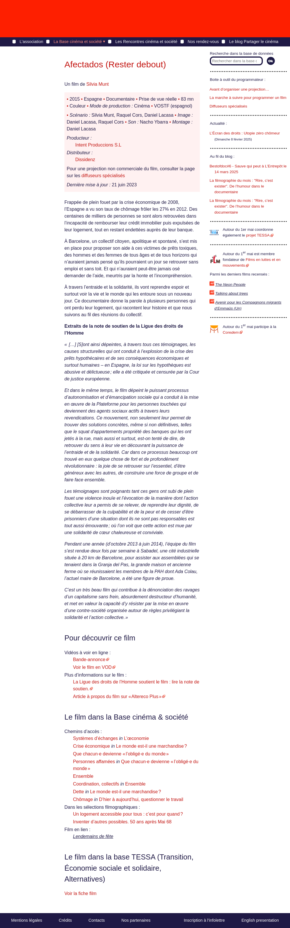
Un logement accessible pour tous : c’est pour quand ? (128, 814)
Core (231, 332)
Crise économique (91, 746)
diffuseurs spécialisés (103, 175)
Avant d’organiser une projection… (239, 89)
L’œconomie (136, 738)
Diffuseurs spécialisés (228, 106)
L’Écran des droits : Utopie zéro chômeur (245, 133)
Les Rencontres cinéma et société (146, 41)
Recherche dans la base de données (241, 53)
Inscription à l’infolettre (204, 920)
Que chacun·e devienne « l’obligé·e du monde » (121, 753)
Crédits (65, 920)
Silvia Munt (97, 84)
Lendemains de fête (93, 836)
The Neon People (230, 284)
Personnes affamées (94, 761)
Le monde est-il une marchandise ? (151, 746)
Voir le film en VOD (92, 667)
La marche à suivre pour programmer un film (248, 97)
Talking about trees (231, 293)
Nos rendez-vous (203, 41)
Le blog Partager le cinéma (253, 41)
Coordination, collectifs (96, 784)
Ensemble (83, 776)
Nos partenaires (136, 920)
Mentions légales (26, 920)
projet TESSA (258, 235)
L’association (31, 41)
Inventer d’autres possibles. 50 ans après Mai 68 (122, 821)
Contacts (96, 920)
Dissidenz (85, 159)
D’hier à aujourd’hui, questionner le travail (141, 799)
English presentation (260, 920)
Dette (78, 791)
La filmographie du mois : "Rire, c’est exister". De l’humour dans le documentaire (241, 186)
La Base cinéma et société (78, 41)
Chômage (83, 799)
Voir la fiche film (80, 893)
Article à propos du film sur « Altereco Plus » (117, 696)
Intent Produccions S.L (98, 144)
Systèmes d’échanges (95, 738)
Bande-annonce (89, 659)
